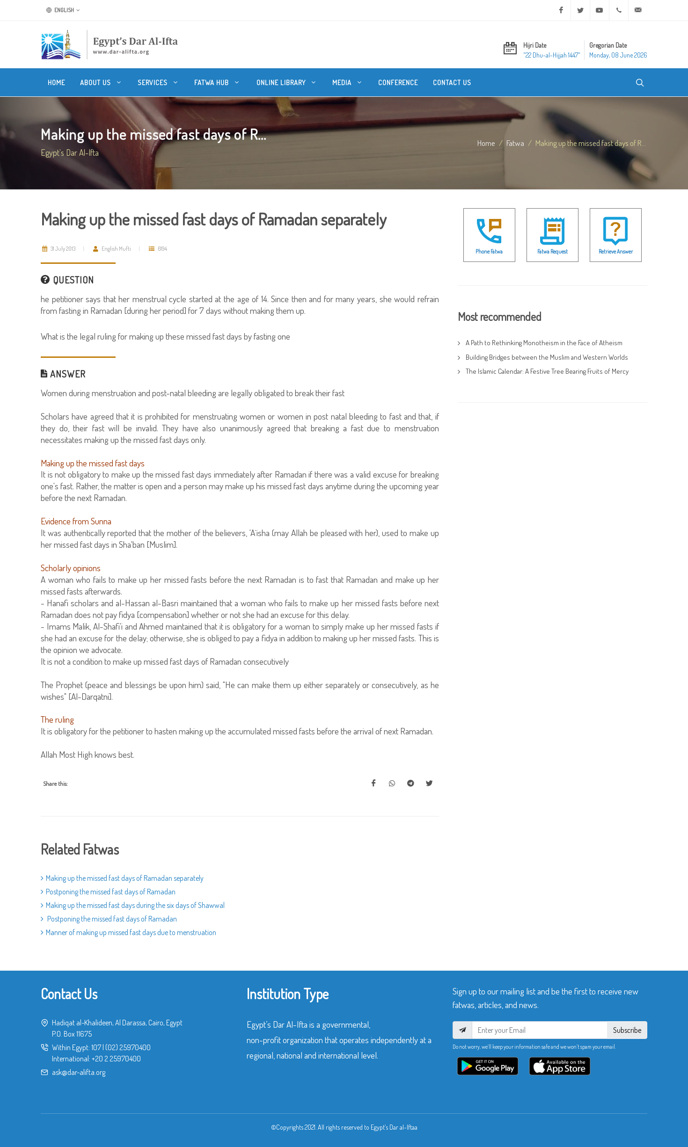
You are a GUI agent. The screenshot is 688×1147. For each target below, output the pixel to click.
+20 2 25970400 (116, 1058)
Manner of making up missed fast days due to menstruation (128, 932)
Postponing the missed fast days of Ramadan (108, 891)
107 (96, 1047)
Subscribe (627, 1030)
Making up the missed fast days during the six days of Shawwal (133, 905)
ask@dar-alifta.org (78, 1072)
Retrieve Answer (616, 251)
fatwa (515, 143)
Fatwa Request (552, 251)
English (63, 10)
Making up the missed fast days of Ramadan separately (122, 878)
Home (486, 143)
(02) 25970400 (128, 1047)
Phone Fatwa (489, 251)
